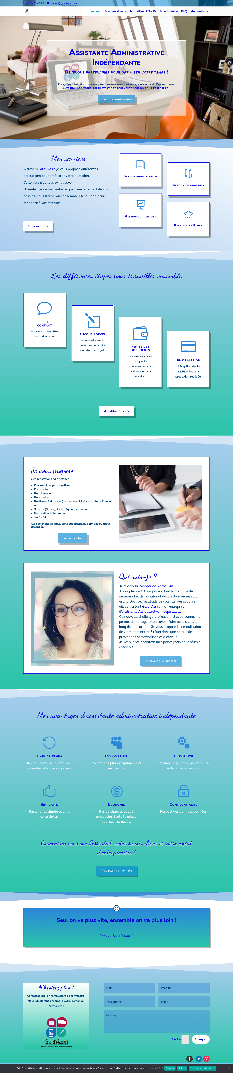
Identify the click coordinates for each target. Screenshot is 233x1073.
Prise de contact (44, 323)
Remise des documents (140, 348)
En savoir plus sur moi (160, 661)
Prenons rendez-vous (116, 99)
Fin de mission (188, 360)
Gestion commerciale (140, 216)
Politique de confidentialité (202, 1068)
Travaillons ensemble (116, 870)
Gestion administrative (140, 176)
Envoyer (201, 1039)
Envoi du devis (92, 334)
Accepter (170, 1068)
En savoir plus (38, 226)
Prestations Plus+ (188, 225)
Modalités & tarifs (116, 411)
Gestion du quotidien (188, 185)
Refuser (182, 1068)
